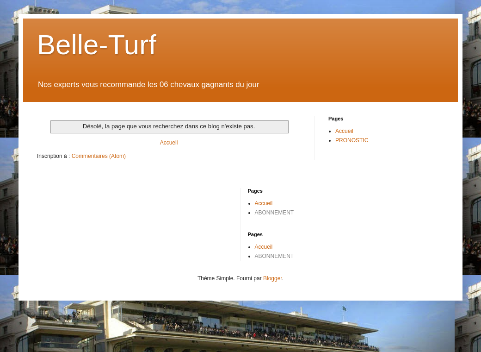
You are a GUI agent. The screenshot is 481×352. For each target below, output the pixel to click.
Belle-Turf (96, 44)
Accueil (169, 142)
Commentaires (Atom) (99, 156)
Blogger (272, 278)
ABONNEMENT (274, 212)
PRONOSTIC (351, 140)
